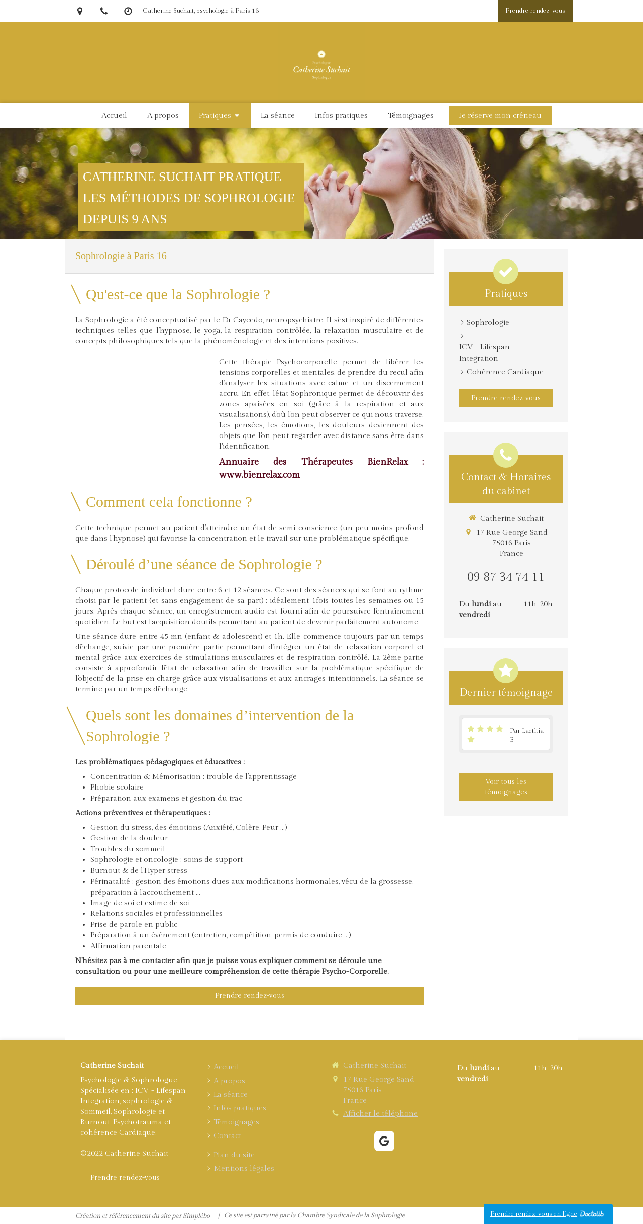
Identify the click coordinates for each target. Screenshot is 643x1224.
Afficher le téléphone (380, 1113)
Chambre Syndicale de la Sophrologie (351, 1215)
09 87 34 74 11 (506, 577)
